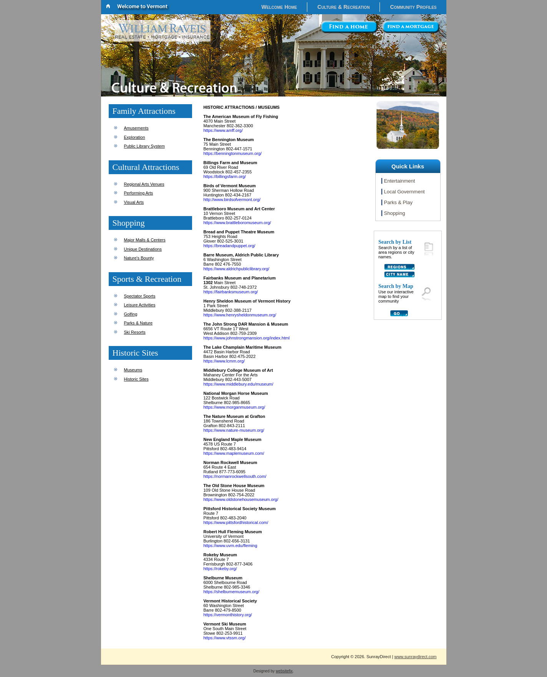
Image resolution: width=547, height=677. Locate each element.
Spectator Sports (140, 296)
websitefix (284, 671)
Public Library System (144, 146)
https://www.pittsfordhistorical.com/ (236, 522)
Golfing (131, 314)
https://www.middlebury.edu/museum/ (239, 384)
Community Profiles (413, 7)
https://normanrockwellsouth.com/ (235, 476)
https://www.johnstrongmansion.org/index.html (247, 338)
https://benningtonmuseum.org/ (233, 153)
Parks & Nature (138, 323)
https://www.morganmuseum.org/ (234, 407)
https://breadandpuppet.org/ (229, 245)
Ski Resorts (135, 332)
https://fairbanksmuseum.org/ (231, 291)
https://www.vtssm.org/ (225, 637)
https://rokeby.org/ (220, 568)
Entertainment (399, 181)
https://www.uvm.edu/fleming (230, 545)
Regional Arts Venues (144, 184)
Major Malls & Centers (145, 240)
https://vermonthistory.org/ (228, 614)
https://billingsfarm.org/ (225, 176)
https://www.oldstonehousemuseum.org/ (241, 499)
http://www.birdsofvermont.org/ (232, 199)
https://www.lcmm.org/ (224, 361)
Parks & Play (398, 202)
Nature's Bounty (139, 258)
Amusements (136, 128)
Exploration (134, 137)
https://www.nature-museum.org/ (234, 430)
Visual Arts (134, 202)
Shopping (394, 213)
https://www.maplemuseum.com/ (234, 453)
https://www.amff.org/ (223, 130)
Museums (133, 370)
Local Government (404, 192)
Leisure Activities (140, 305)
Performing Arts (138, 193)
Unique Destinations (143, 249)
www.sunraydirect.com (415, 656)
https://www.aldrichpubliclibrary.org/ (237, 268)
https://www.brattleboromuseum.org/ (237, 222)
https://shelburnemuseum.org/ (232, 591)
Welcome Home (279, 7)
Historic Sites (136, 379)
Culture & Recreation (343, 7)
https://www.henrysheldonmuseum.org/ (240, 315)
